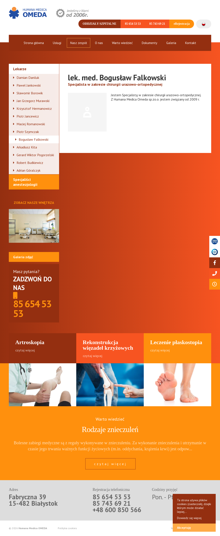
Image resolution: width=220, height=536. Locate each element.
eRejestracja (182, 23)
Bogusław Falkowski (33, 139)
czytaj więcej (110, 464)
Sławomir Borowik (30, 93)
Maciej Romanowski (31, 124)
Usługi (57, 43)
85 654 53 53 (133, 23)
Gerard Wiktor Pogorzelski (35, 155)
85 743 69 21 (157, 23)
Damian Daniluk (28, 77)
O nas (99, 43)
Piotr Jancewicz (28, 116)
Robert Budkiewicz (30, 162)
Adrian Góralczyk (28, 170)
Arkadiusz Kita (27, 147)
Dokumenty (149, 43)
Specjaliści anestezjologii (25, 182)
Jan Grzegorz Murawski (33, 101)
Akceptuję (184, 528)
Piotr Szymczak (28, 132)
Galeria (171, 43)
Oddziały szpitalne (99, 23)
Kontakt (190, 43)
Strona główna (34, 43)
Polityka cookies (67, 528)
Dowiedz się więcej (189, 518)
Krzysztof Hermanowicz (34, 108)
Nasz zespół (78, 43)
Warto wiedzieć (122, 43)
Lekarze (19, 68)
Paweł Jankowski (29, 85)
